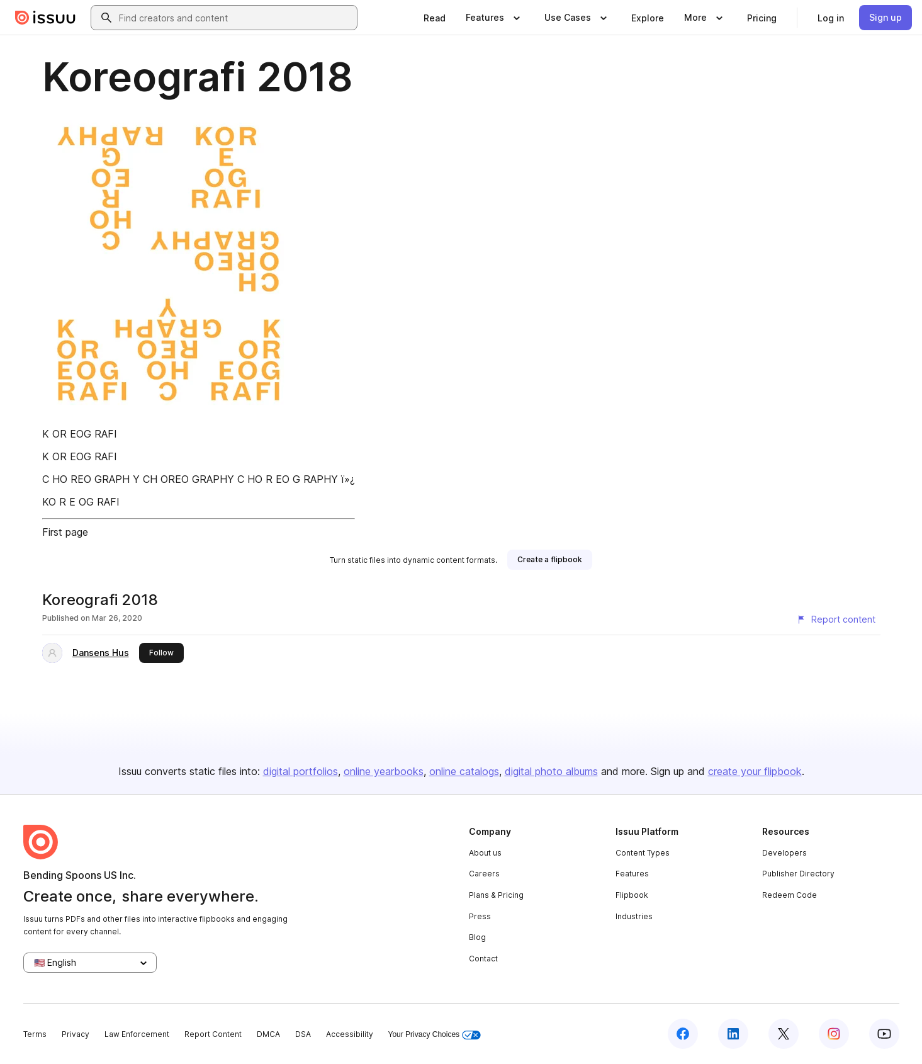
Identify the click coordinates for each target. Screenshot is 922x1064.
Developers (784, 852)
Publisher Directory (798, 873)
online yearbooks (384, 771)
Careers (484, 873)
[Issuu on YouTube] (884, 1034)
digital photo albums (551, 771)
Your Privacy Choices (434, 1034)
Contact (483, 958)
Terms (35, 1034)
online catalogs (464, 771)
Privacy (75, 1034)
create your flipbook (755, 771)
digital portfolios (300, 771)
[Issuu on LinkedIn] (733, 1034)
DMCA (268, 1034)
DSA (303, 1034)
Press (480, 916)
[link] (434, 17)
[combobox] (235, 18)
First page (65, 532)
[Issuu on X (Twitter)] (783, 1034)
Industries (634, 916)
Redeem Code (789, 895)
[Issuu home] (45, 18)
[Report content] (835, 619)
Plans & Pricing (496, 895)
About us (485, 852)
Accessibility (349, 1034)
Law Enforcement (136, 1034)
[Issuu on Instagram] (834, 1034)
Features (632, 873)
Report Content (213, 1034)
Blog (477, 937)
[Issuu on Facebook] (683, 1034)
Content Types (643, 852)
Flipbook (632, 895)
